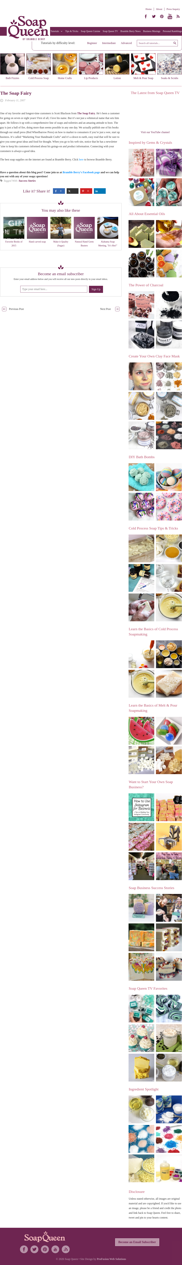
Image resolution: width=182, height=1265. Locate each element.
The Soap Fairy (15, 93)
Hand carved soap (37, 241)
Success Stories (27, 180)
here (81, 159)
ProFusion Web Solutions (111, 1259)
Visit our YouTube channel (155, 132)
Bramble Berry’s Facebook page (81, 172)
